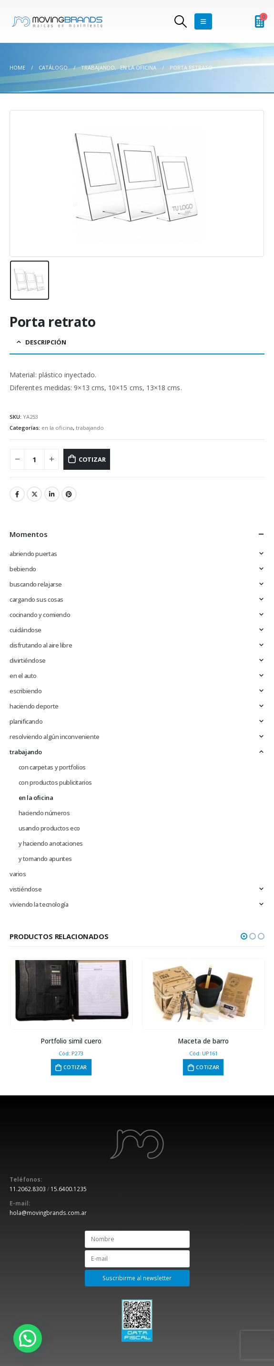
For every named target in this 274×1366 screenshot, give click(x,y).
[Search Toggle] (180, 21)
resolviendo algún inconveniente (55, 736)
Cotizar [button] (75, 1067)
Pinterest (69, 494)
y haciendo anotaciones (51, 843)
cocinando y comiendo (40, 614)
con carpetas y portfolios (52, 767)
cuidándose (25, 630)
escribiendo (26, 691)
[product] (71, 991)
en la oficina (57, 427)
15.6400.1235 (69, 1189)
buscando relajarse (36, 584)
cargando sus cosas (36, 599)
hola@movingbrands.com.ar (48, 1212)
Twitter (34, 494)
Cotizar (92, 459)
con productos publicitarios (55, 782)
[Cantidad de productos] (34, 459)
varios (18, 874)
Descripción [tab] (45, 342)
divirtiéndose (28, 660)
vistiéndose (26, 889)
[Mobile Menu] (203, 21)
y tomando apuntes (45, 858)
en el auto (23, 675)
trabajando (90, 427)
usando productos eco (49, 828)
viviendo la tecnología (39, 904)
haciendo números (44, 813)
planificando (26, 721)
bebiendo (23, 569)
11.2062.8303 (28, 1189)
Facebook (17, 494)
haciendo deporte (34, 706)
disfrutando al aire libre (41, 645)
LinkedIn (52, 494)
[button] (244, 936)
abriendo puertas (33, 553)
